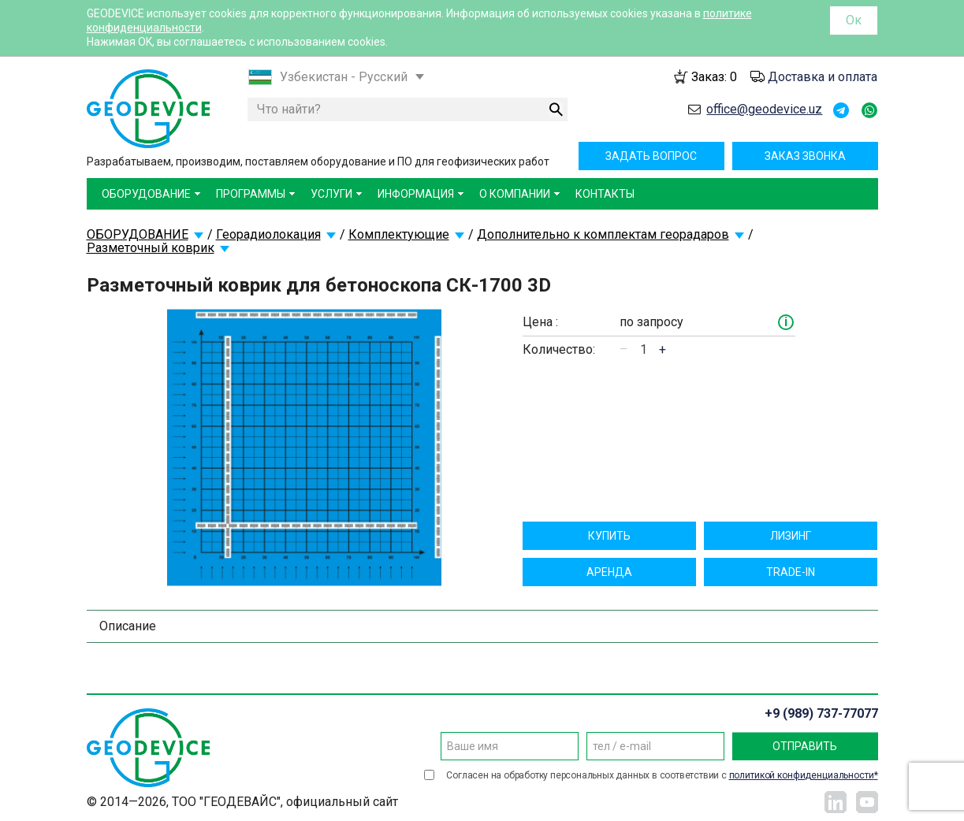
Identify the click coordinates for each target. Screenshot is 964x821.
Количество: (559, 349)
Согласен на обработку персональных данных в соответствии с (661, 775)
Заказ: (714, 76)
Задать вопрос (651, 156)
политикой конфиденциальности (801, 775)
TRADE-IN (790, 572)
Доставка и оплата (822, 76)
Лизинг (790, 535)
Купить (609, 535)
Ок (854, 20)
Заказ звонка (805, 156)
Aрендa (609, 572)
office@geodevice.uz (764, 109)
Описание (127, 626)
